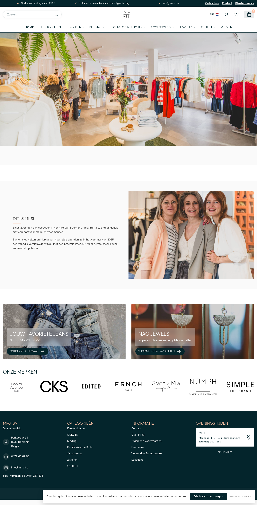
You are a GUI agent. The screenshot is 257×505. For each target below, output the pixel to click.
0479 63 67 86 (20, 456)
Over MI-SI (138, 435)
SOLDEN (75, 27)
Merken (226, 27)
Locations (137, 460)
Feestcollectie (52, 27)
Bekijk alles (225, 452)
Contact (227, 3)
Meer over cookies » (240, 496)
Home (29, 27)
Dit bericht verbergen (208, 496)
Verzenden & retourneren (147, 453)
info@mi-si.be (19, 467)
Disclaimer (137, 447)
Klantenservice (244, 3)
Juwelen (186, 27)
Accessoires (160, 27)
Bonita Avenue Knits (126, 27)
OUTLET (206, 27)
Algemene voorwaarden (146, 441)
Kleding (95, 27)
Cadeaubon (212, 3)
